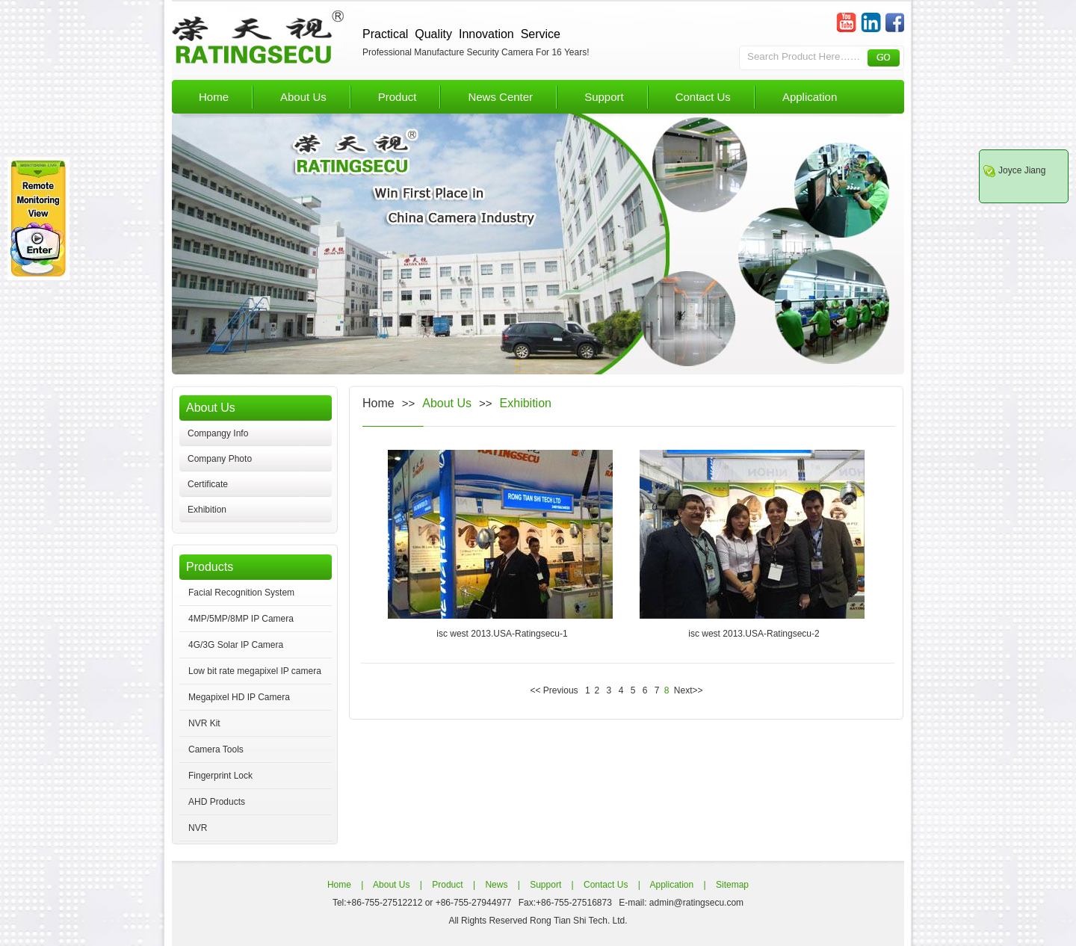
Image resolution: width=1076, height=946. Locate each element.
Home (214, 96)
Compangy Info (218, 433)
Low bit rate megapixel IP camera (254, 671)
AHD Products (216, 802)
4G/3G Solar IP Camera (235, 645)
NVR (197, 828)
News (495, 884)
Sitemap (731, 884)
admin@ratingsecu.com (695, 902)
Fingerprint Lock (220, 775)
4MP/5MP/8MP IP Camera (241, 618)
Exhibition (207, 509)
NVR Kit (204, 723)
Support (604, 96)
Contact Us (703, 96)
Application (809, 96)
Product (397, 96)
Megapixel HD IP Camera (239, 697)
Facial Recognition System (241, 592)
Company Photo (220, 459)
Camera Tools (216, 749)
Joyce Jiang (1021, 170)
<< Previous (556, 690)
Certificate (208, 484)
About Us (303, 96)
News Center (500, 96)
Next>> (686, 690)
